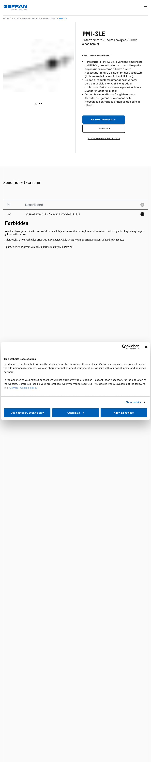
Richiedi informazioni (103, 119)
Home (6, 18)
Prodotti (15, 18)
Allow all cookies (124, 412)
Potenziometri (49, 18)
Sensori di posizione (31, 18)
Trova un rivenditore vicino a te (104, 138)
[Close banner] (146, 347)
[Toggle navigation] (146, 8)
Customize (75, 412)
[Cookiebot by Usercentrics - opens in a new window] (124, 346)
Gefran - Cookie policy (23, 387)
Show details (133, 402)
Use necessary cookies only (27, 412)
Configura (104, 128)
